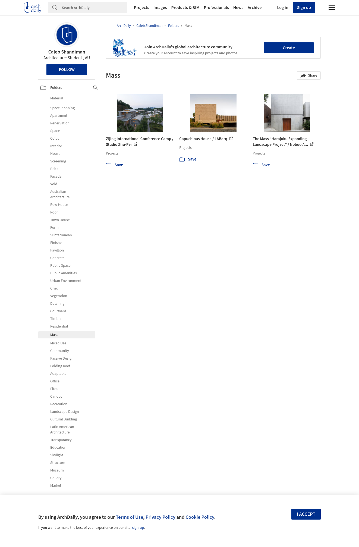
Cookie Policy (199, 517)
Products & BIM (185, 7)
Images (160, 7)
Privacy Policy (160, 517)
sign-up (138, 527)
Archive (255, 7)
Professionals (216, 7)
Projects (141, 7)
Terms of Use (129, 517)
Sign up (304, 8)
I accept (306, 514)
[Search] (94, 7)
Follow (67, 70)
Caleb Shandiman (66, 52)
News (238, 7)
